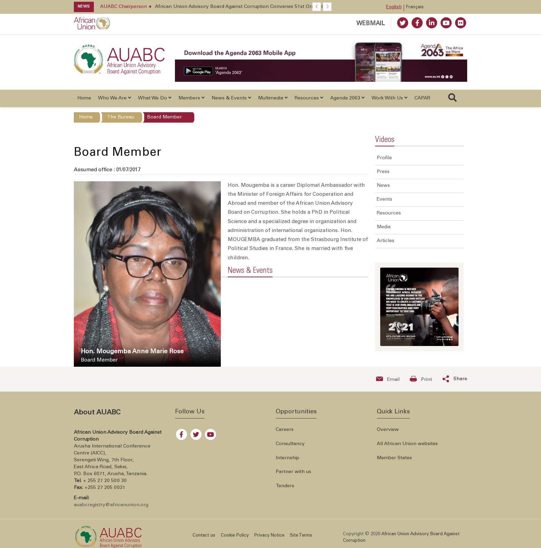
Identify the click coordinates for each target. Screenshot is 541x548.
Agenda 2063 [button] (347, 98)
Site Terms (301, 535)
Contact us (204, 535)
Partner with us (293, 472)
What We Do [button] (154, 98)
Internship (287, 458)
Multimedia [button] (273, 98)
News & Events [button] (231, 98)
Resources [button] (309, 98)
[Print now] (421, 379)
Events (384, 199)
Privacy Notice (269, 535)
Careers (285, 429)
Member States (394, 458)
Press (383, 172)
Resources (389, 213)
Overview (388, 429)
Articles (385, 241)
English (393, 7)
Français (415, 7)
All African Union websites (407, 444)
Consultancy (290, 444)
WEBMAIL (370, 24)
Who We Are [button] (114, 98)
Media (384, 227)
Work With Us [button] (389, 98)
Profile (384, 158)
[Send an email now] (388, 379)
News (383, 185)
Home (84, 98)
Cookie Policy (235, 535)
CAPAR (422, 98)
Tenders (285, 486)
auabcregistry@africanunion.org (111, 505)
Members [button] (191, 98)
